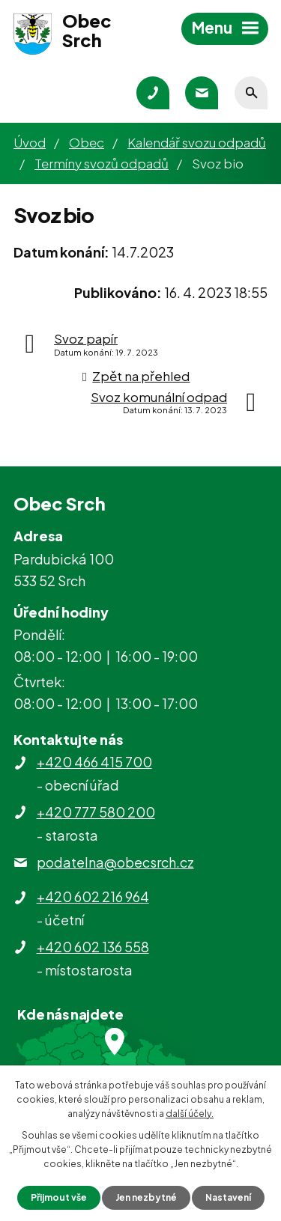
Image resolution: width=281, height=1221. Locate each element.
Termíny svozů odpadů (101, 163)
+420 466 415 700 (94, 761)
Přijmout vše (59, 1197)
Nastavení (228, 1197)
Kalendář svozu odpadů (196, 142)
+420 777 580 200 (96, 811)
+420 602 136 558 (93, 946)
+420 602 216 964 (93, 896)
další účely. (190, 1113)
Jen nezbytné (146, 1197)
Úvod (29, 142)
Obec (86, 142)
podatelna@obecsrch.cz (115, 862)
